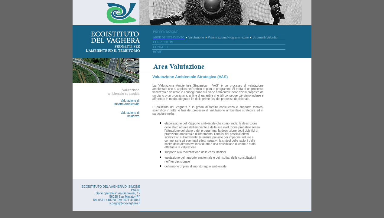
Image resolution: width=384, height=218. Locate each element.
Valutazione (196, 37)
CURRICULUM (163, 42)
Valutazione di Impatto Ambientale (126, 102)
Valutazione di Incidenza (130, 114)
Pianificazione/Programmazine (228, 37)
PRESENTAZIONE (165, 32)
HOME (157, 52)
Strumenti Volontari (265, 37)
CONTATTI (160, 47)
